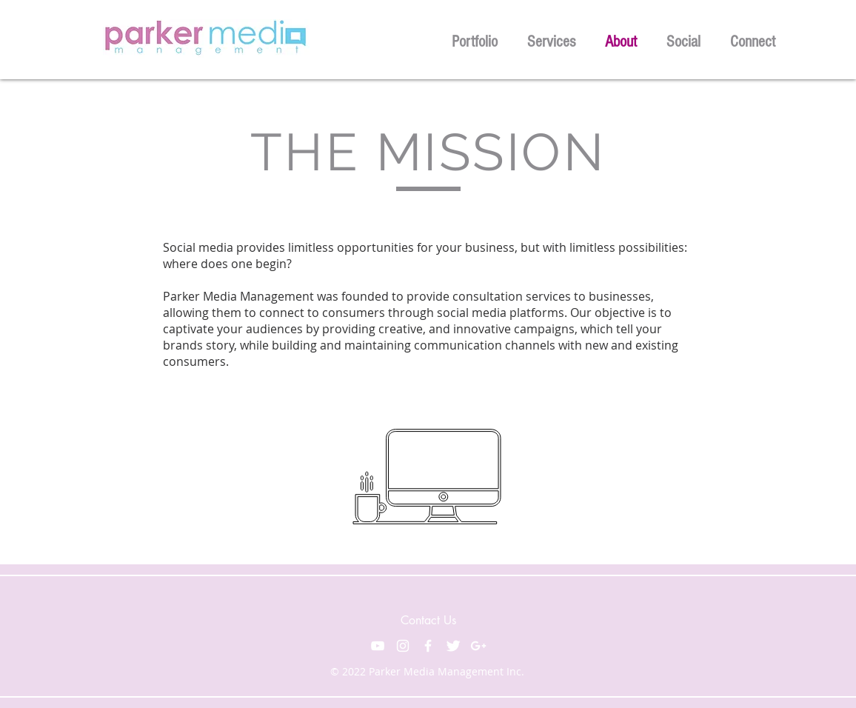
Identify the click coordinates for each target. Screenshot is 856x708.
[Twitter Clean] (453, 646)
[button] (474, 39)
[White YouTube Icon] (378, 646)
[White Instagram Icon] (403, 646)
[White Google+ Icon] (478, 646)
